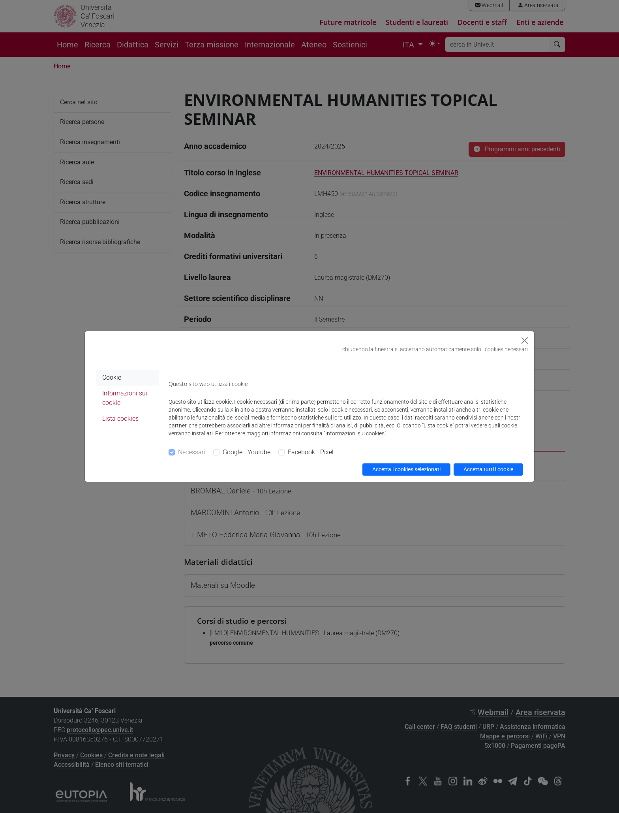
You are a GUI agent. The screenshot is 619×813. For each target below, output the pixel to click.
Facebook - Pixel (311, 452)
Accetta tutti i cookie (488, 469)
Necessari (191, 452)
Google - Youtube (246, 452)
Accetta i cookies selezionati (406, 469)
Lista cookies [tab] (120, 418)
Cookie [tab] (111, 377)
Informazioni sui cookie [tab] (124, 398)
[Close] (524, 340)
